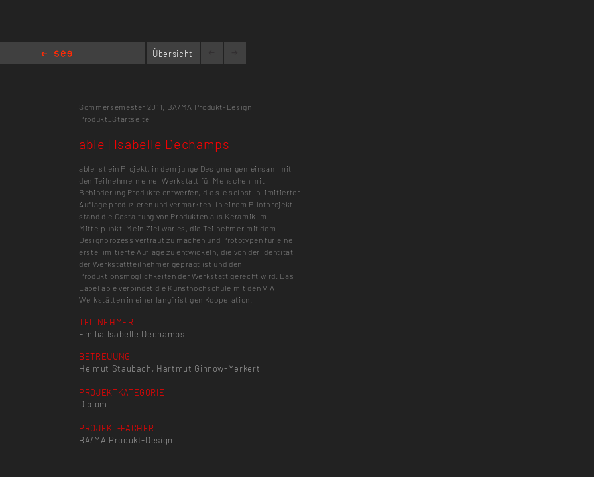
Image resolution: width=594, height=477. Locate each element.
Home (56, 55)
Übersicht (172, 53)
